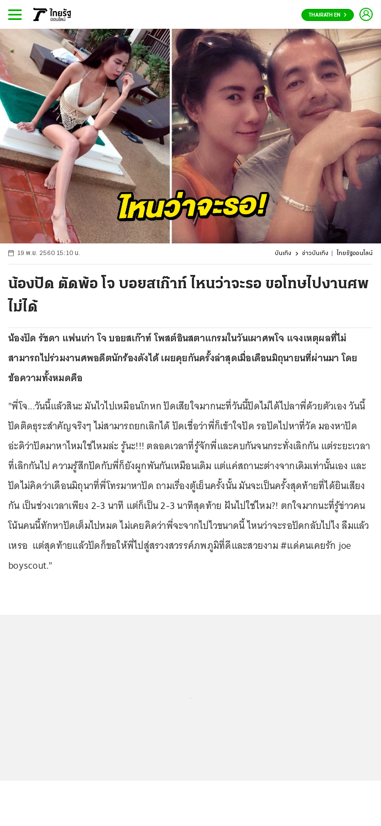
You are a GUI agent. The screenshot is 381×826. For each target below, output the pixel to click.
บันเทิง (283, 254)
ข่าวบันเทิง (315, 254)
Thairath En (328, 15)
